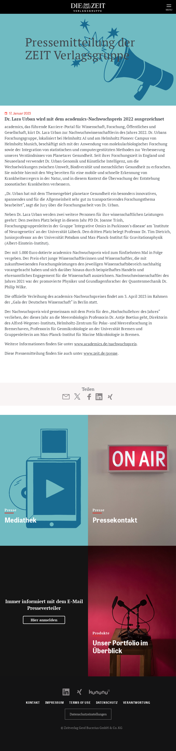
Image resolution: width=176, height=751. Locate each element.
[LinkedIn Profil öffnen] (68, 691)
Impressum (54, 702)
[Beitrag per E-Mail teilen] (66, 397)
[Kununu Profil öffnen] (101, 691)
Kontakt (33, 702)
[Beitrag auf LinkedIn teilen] (99, 396)
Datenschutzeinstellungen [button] (88, 714)
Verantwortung (136, 702)
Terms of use (80, 702)
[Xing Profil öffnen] (82, 691)
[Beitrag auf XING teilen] (110, 397)
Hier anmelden (44, 619)
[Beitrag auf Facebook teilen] (89, 397)
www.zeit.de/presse (101, 353)
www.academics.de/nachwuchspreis (105, 343)
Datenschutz (107, 702)
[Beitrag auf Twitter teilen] (77, 396)
